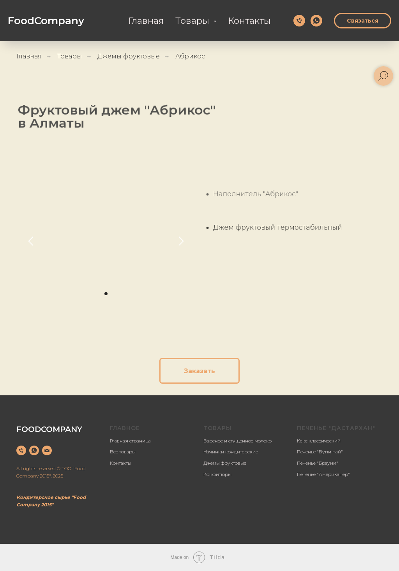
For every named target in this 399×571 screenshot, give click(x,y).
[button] (199, 371)
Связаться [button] (362, 20)
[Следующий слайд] (181, 241)
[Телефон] (299, 20)
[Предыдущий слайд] (31, 241)
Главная (146, 20)
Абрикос (190, 56)
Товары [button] (193, 20)
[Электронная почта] (47, 450)
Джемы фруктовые (128, 56)
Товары (69, 56)
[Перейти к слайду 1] (106, 293)
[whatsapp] (316, 20)
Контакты (249, 20)
